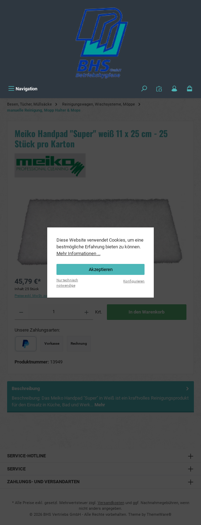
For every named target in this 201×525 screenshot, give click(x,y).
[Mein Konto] (174, 89)
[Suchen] (144, 89)
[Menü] (23, 89)
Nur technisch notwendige (67, 283)
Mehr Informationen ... (78, 253)
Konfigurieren (134, 281)
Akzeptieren (101, 269)
